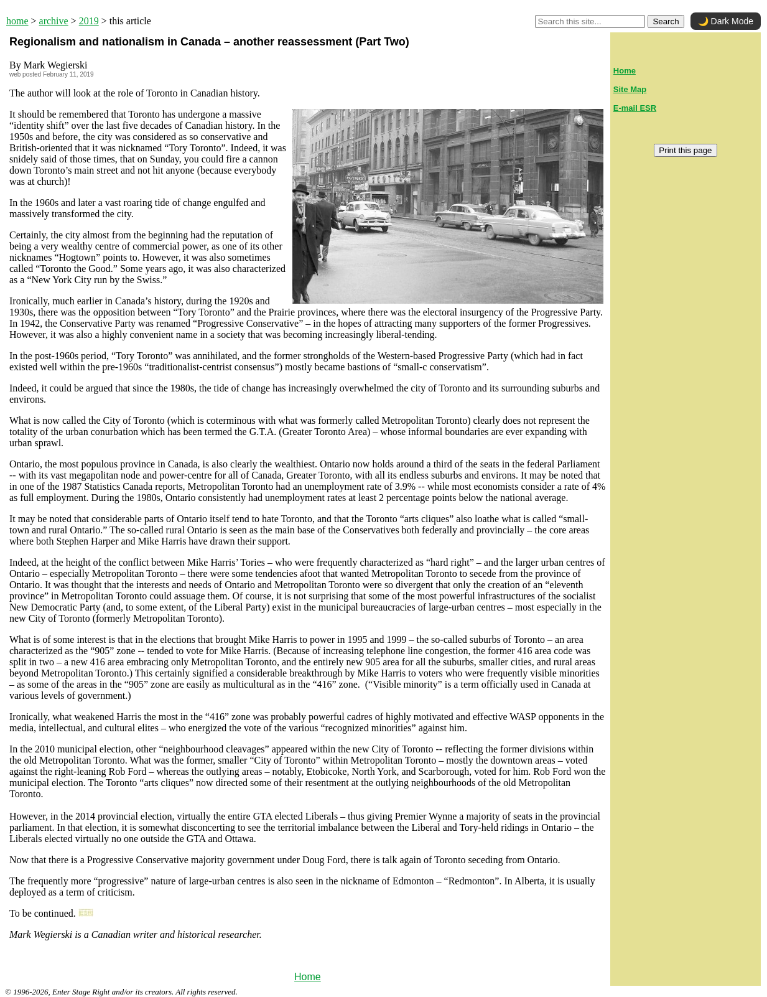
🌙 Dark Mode (725, 21)
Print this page (685, 150)
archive (53, 21)
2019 (89, 21)
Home (307, 976)
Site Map (629, 89)
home (17, 21)
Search (666, 21)
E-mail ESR (634, 108)
